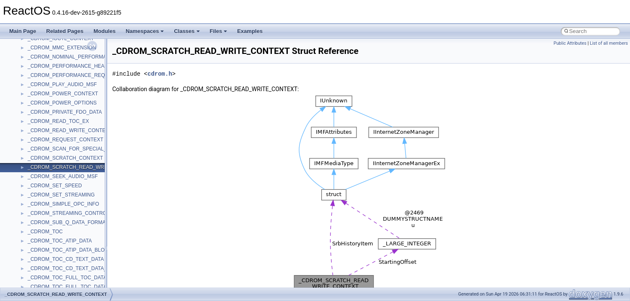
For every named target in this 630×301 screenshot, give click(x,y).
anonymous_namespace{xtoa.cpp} (66, 259)
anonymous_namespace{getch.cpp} (68, 158)
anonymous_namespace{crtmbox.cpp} (70, 130)
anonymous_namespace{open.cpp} (67, 195)
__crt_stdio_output (48, 75)
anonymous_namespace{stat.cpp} (65, 222)
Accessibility (41, 94)
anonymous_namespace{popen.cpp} (68, 204)
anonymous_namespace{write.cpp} (67, 250)
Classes (186, 31)
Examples (250, 31)
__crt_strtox (41, 84)
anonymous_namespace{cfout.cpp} (67, 121)
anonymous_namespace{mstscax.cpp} (71, 186)
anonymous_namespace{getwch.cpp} (69, 167)
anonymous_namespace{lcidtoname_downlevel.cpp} (86, 176)
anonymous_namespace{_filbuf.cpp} (68, 103)
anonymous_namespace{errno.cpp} (67, 140)
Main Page (22, 31)
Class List (32, 57)
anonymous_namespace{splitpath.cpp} (71, 213)
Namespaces (145, 31)
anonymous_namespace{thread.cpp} (68, 232)
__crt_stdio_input (47, 66)
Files (218, 31)
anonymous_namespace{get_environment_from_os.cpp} (91, 149)
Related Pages (64, 31)
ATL (32, 268)
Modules (104, 31)
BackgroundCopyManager (57, 278)
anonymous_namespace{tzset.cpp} (67, 241)
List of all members (609, 43)
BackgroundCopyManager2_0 (61, 287)
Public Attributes (569, 43)
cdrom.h (159, 74)
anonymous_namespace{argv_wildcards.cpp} (78, 112)
